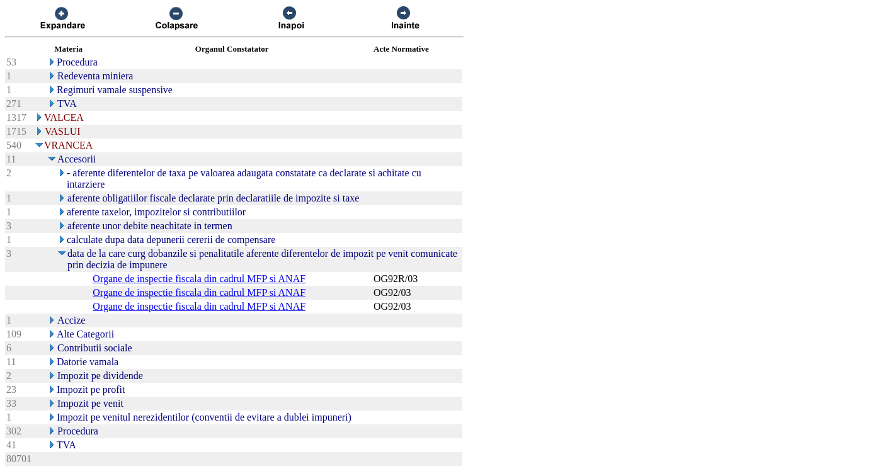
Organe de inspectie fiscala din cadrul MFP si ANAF (199, 278)
